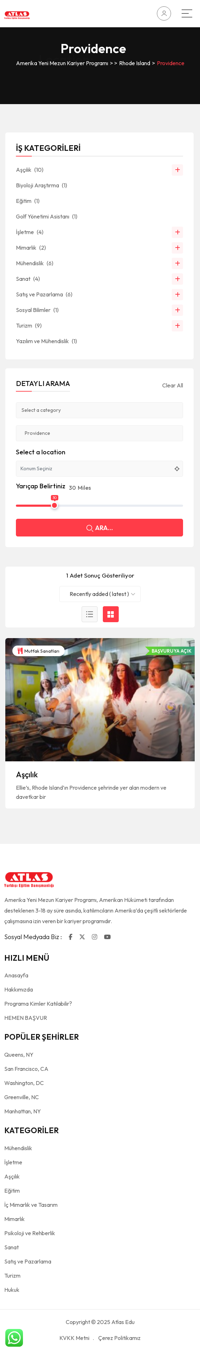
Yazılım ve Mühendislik (46, 341)
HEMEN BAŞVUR (25, 1017)
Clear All (172, 385)
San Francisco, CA (26, 1068)
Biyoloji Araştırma (41, 185)
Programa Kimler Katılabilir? (38, 1003)
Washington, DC (24, 1082)
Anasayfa (16, 975)
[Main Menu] (187, 13)
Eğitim (28, 200)
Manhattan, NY (22, 1111)
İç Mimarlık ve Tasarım (31, 1204)
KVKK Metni (74, 1337)
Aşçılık (27, 774)
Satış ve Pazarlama (44, 294)
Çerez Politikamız (119, 1337)
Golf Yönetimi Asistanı (46, 216)
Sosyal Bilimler (37, 310)
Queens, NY (19, 1054)
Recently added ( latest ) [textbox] (99, 593)
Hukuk (11, 1289)
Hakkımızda (18, 989)
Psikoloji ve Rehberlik (29, 1233)
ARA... (99, 528)
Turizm (29, 325)
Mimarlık (31, 247)
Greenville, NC (21, 1097)
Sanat (28, 278)
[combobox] (100, 594)
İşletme (29, 232)
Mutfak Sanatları (38, 651)
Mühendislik (34, 263)
